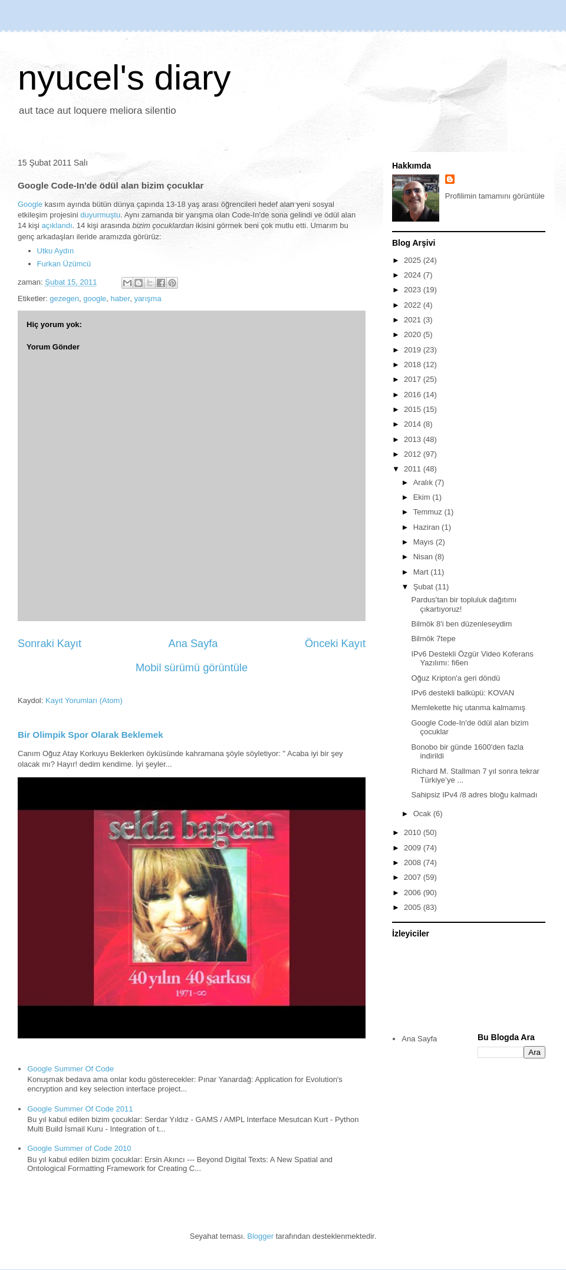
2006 (413, 892)
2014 (413, 424)
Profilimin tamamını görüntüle (495, 196)
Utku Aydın (55, 250)
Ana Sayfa (193, 643)
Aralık (424, 482)
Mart (422, 572)
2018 (413, 364)
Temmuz (429, 511)
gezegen (64, 298)
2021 (413, 319)
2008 (413, 862)
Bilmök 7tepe (433, 638)
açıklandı (56, 225)
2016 (413, 394)
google (94, 298)
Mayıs (424, 541)
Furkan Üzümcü (64, 263)
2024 (413, 275)
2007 (413, 877)
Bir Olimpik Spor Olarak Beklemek (90, 735)
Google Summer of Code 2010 (79, 1148)
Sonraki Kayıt (49, 643)
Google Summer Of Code (70, 1068)
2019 (413, 349)
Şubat (424, 586)
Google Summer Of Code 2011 (80, 1108)
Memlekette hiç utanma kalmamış (468, 707)
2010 (413, 832)
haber (120, 298)
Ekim (423, 497)
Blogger (260, 1236)
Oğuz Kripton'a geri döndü (455, 678)
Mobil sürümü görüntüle (192, 668)
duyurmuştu (100, 214)
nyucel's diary (124, 77)
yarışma (147, 298)
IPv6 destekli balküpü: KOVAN (462, 692)
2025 (413, 260)
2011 (413, 468)
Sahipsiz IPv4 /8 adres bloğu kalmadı (474, 794)
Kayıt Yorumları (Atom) (84, 700)
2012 (413, 454)
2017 (413, 379)
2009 (413, 847)
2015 (413, 409)
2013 (413, 439)
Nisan (424, 556)
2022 (413, 305)
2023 (413, 289)
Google (30, 204)
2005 (413, 907)
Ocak (423, 813)
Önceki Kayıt (335, 643)
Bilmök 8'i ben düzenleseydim (461, 623)
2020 (413, 334)
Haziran (427, 527)
